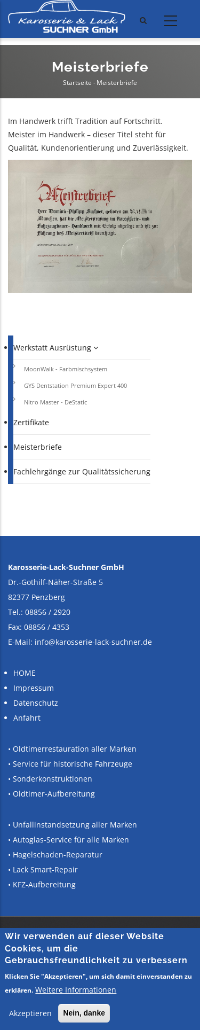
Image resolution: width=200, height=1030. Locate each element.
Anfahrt (27, 718)
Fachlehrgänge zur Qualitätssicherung (81, 471)
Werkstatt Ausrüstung (55, 347)
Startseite (77, 82)
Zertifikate (31, 422)
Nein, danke (84, 1013)
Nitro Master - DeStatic (55, 402)
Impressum (33, 688)
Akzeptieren (30, 1013)
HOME (24, 673)
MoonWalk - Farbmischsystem (65, 369)
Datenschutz (35, 703)
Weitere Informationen (75, 990)
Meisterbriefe (37, 447)
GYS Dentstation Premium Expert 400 (75, 385)
